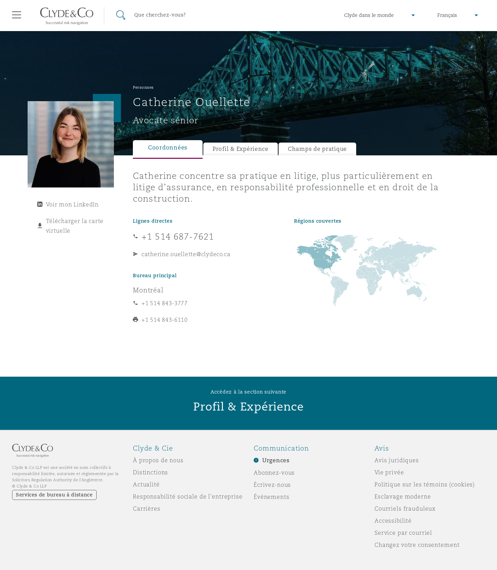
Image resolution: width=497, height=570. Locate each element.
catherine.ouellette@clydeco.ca (186, 254)
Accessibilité (393, 520)
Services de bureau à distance (54, 495)
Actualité (146, 484)
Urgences (276, 460)
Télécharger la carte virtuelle (75, 226)
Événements (272, 496)
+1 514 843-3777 (165, 303)
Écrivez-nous (272, 484)
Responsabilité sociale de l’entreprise (188, 496)
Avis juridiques (396, 460)
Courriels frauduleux (405, 508)
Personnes (143, 87)
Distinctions (150, 472)
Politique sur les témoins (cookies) (424, 484)
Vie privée (389, 472)
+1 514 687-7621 (178, 236)
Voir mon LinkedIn (72, 204)
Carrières (146, 508)
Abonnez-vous (274, 472)
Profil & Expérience (241, 149)
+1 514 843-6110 (165, 319)
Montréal (148, 290)
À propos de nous (158, 460)
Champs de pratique (317, 149)
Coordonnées (167, 147)
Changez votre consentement (416, 544)
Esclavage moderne (402, 496)
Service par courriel (403, 532)
